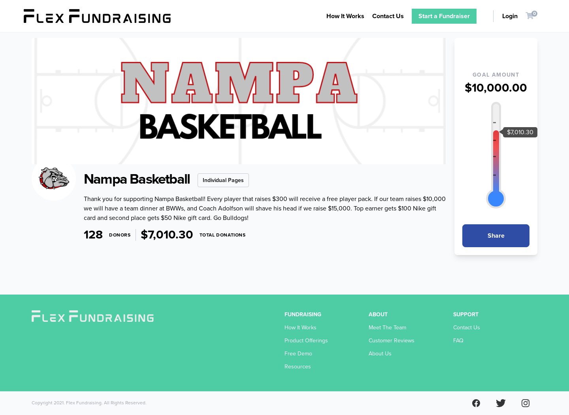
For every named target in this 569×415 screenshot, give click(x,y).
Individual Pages (223, 180)
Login (510, 16)
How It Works (345, 16)
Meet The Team (387, 327)
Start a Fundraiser (444, 16)
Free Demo (298, 353)
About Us (380, 353)
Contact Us (388, 16)
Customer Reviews (392, 340)
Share (496, 236)
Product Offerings (306, 340)
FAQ (458, 340)
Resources (297, 366)
